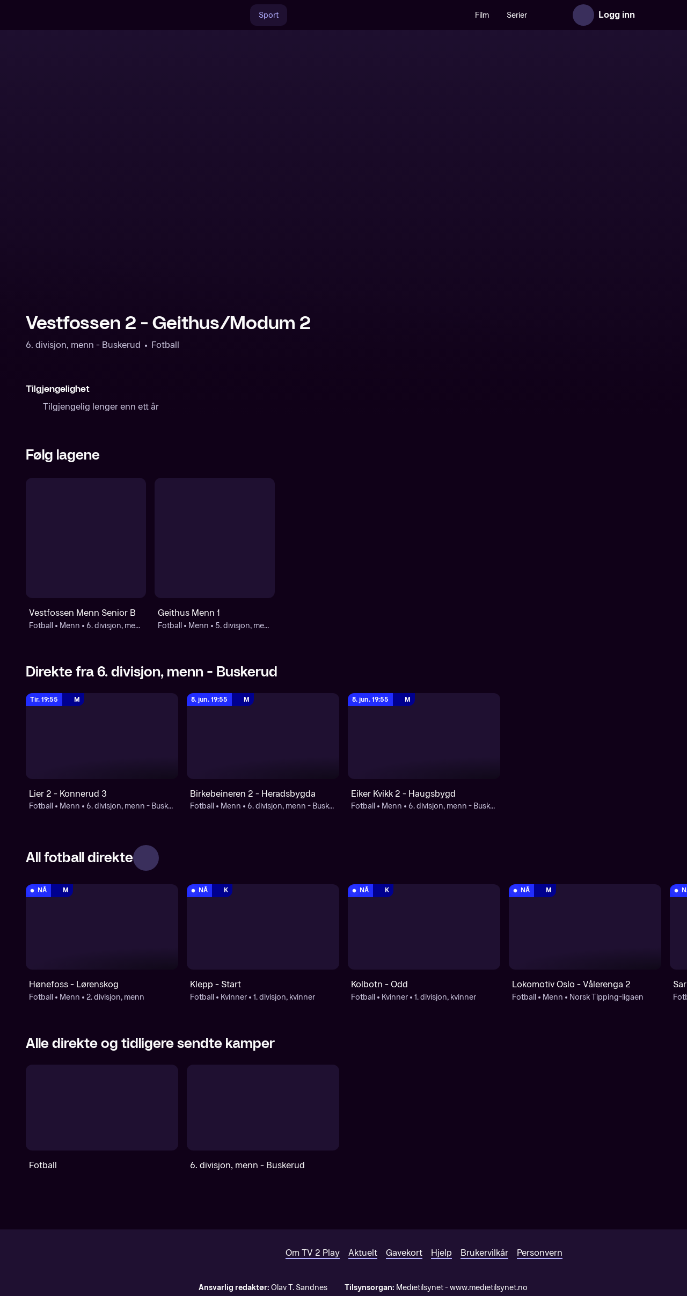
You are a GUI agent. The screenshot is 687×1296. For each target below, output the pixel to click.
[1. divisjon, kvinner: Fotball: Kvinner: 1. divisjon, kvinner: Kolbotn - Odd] (424, 927)
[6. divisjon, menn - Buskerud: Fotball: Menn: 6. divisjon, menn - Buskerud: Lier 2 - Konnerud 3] (102, 736)
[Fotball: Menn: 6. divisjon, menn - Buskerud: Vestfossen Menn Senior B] (86, 538)
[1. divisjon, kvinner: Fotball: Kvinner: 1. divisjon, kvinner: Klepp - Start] (263, 927)
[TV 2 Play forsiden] (106, 15)
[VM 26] (354, 15)
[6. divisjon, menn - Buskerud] (263, 1108)
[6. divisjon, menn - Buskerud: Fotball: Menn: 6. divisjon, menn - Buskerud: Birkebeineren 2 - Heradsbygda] (263, 736)
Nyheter (536, 15)
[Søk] (215, 15)
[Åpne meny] (650, 15)
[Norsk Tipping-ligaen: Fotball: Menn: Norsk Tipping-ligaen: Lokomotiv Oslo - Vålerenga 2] (585, 927)
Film (459, 15)
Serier (494, 15)
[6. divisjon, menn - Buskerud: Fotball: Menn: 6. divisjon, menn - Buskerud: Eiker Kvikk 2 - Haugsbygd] (424, 736)
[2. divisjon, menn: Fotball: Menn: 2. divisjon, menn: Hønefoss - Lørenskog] (102, 927)
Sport (245, 15)
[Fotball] (102, 1108)
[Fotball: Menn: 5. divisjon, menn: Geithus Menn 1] (215, 538)
